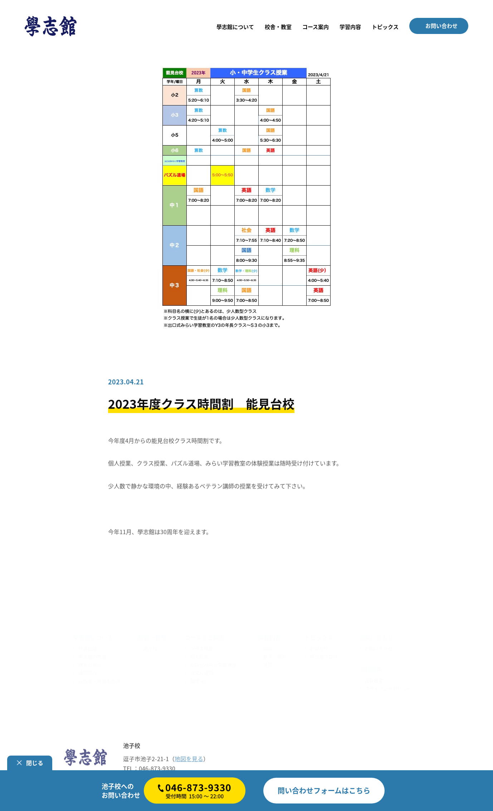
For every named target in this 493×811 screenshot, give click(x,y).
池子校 (150, 647)
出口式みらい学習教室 (213, 663)
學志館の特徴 (92, 655)
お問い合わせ (378, 647)
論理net (198, 680)
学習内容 (269, 636)
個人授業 (199, 655)
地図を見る (189, 759)
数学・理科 (275, 655)
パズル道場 (201, 672)
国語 (268, 647)
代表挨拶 (87, 647)
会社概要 (374, 679)
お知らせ (319, 647)
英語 (268, 663)
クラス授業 (201, 647)
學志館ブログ (324, 655)
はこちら (324, 790)
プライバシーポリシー (388, 687)
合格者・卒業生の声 (99, 680)
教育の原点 (90, 663)
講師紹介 (87, 672)
